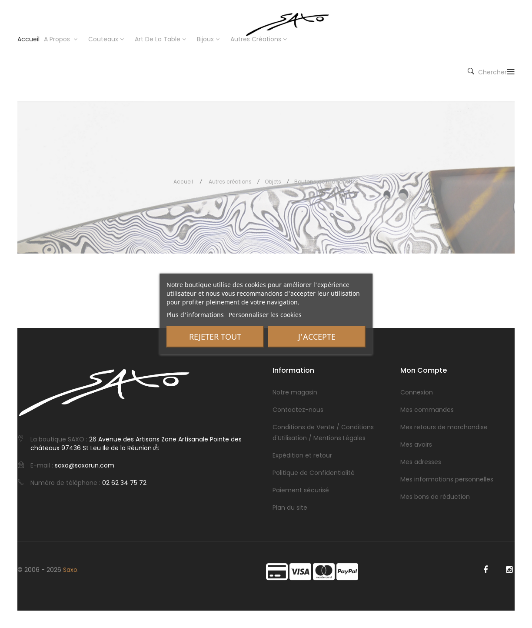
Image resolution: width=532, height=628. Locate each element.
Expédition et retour (302, 455)
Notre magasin (295, 392)
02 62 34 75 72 (124, 482)
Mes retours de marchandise (444, 427)
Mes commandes (427, 409)
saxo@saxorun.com (84, 465)
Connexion (416, 392)
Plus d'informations (195, 315)
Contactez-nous (298, 409)
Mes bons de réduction (435, 496)
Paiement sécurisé (301, 490)
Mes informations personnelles (446, 479)
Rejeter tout (215, 336)
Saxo (70, 569)
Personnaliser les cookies (265, 315)
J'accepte (317, 336)
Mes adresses (420, 462)
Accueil (183, 181)
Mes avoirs (416, 444)
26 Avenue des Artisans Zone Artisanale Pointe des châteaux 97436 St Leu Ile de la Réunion (136, 443)
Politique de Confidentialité (314, 472)
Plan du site (290, 507)
